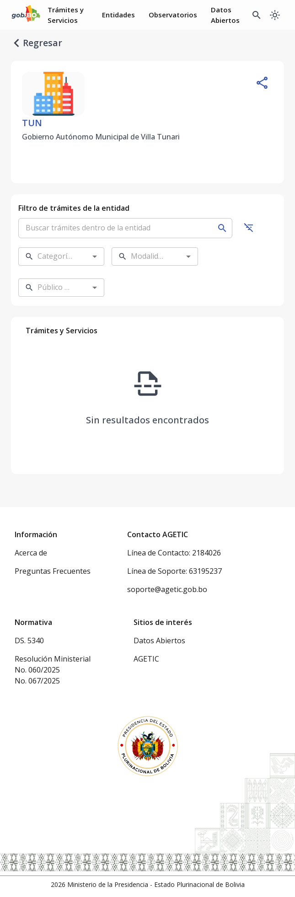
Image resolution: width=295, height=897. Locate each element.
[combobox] (54, 256)
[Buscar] (222, 228)
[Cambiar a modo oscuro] (275, 15)
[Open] (94, 256)
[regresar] (16, 42)
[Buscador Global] (256, 15)
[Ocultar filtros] (249, 227)
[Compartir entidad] (262, 83)
